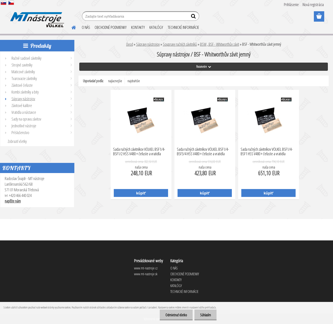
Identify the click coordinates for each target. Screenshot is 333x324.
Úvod (129, 44)
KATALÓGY (156, 27)
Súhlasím (205, 315)
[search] (194, 17)
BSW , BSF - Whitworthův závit (219, 44)
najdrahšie (134, 80)
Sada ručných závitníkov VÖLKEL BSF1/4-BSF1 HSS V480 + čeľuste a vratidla (267, 151)
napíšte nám (13, 201)
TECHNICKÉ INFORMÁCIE (183, 27)
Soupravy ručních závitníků (180, 44)
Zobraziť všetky (17, 141)
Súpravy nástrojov (148, 44)
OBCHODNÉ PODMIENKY (111, 27)
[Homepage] (71, 27)
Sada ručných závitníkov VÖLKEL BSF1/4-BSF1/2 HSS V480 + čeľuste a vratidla (139, 151)
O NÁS (86, 27)
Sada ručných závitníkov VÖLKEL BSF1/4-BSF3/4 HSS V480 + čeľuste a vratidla (203, 151)
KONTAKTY (138, 27)
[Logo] (36, 16)
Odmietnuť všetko (176, 315)
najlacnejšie (115, 80)
